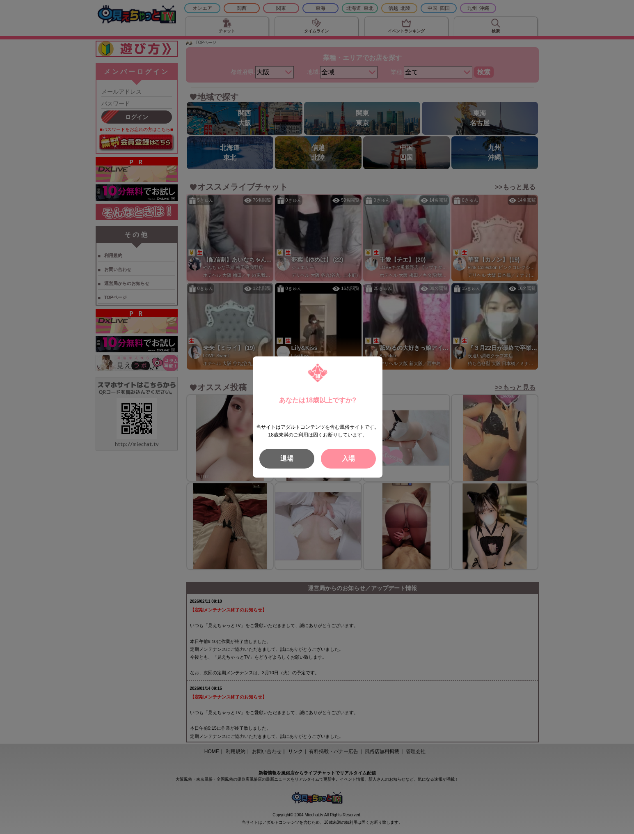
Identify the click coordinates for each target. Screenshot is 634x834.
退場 (286, 458)
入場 (348, 458)
